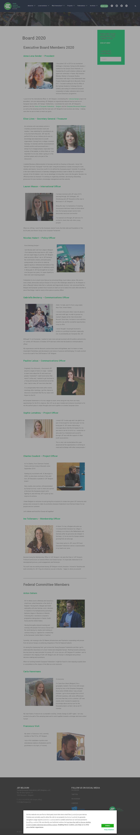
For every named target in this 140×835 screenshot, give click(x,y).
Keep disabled (109, 830)
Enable (107, 825)
